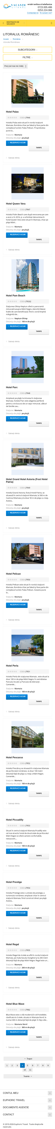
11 (30, 1070)
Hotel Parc (12, 387)
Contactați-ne (32, 13)
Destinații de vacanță (13, 23)
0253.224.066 (45, 10)
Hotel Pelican (13, 574)
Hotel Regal (12, 944)
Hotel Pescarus (14, 757)
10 (25, 1070)
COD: (22, 117)
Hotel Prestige (14, 882)
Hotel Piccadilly (14, 820)
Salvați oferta (14, 158)
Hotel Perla (12, 665)
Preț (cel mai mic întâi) (15, 66)
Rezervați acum (17, 143)
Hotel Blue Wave (15, 1004)
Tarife (39, 147)
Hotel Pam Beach (15, 295)
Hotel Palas (12, 112)
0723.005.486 (45, 7)
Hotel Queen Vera (16, 203)
